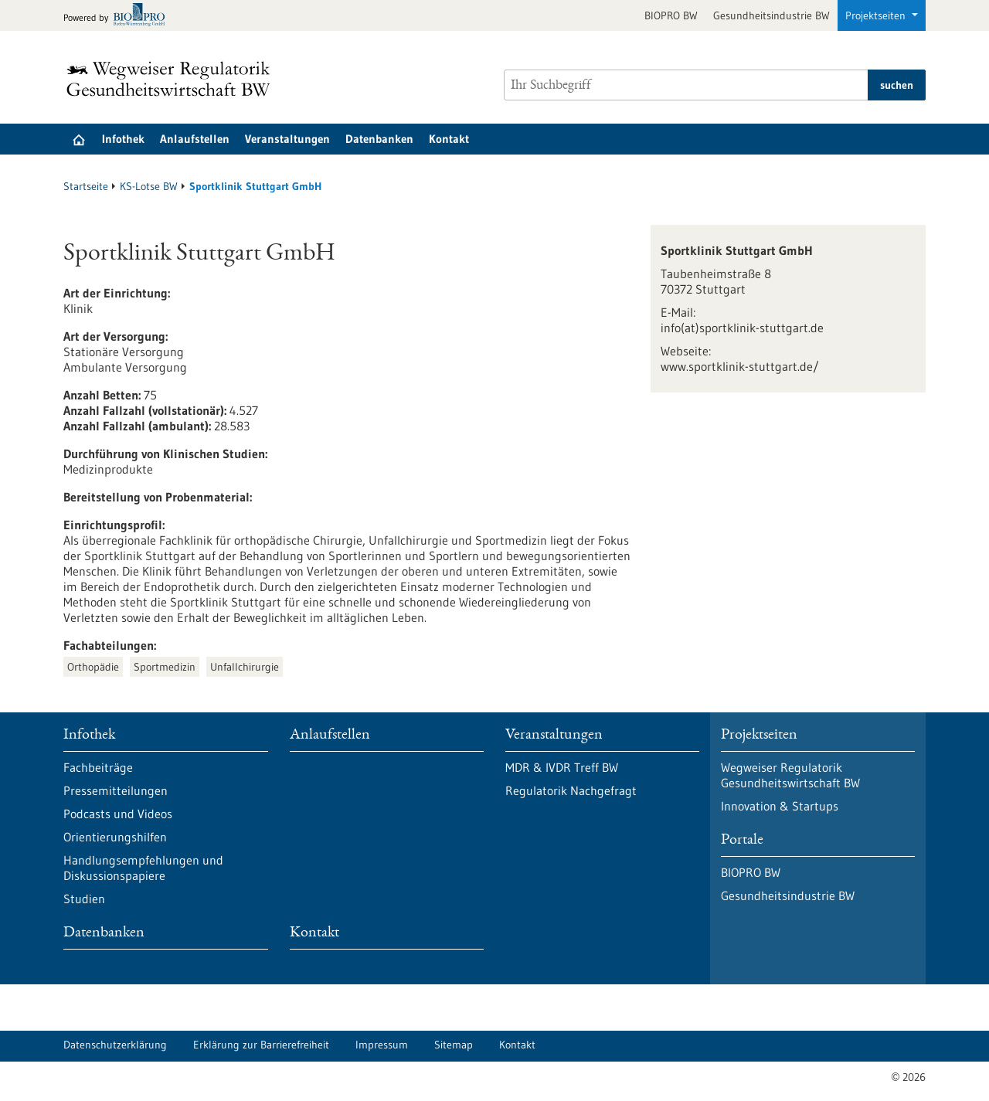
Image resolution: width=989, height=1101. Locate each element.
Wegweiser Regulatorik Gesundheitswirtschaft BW (790, 774)
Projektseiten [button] (877, 15)
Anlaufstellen (194, 138)
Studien (84, 898)
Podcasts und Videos (117, 813)
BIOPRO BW (671, 15)
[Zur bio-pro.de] (118, 16)
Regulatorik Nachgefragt (571, 790)
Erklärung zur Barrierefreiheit (261, 1044)
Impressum (381, 1044)
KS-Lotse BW (149, 186)
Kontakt (449, 138)
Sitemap (453, 1044)
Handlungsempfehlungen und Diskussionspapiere (143, 867)
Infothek (123, 138)
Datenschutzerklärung (115, 1044)
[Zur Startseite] (172, 78)
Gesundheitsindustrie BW (771, 15)
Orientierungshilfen (115, 836)
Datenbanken (379, 138)
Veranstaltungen (287, 138)
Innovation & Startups (779, 806)
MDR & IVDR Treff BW (561, 767)
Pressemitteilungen (115, 790)
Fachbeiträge (98, 767)
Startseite (85, 186)
